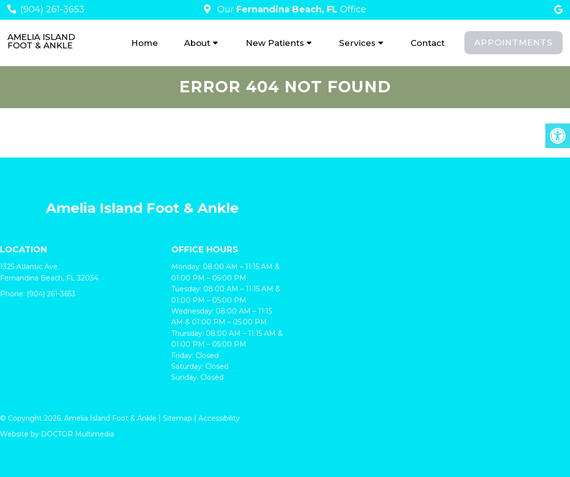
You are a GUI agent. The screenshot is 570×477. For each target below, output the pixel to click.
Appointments (513, 42)
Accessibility (219, 418)
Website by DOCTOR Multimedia (57, 434)
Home (144, 43)
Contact (428, 43)
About (197, 43)
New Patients (275, 43)
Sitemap (177, 418)
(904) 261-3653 (52, 9)
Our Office (290, 9)
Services (357, 43)
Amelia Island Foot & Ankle (41, 41)
